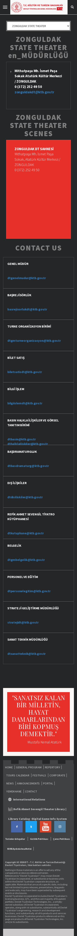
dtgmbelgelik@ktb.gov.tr (26, 560)
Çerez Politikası (61, 838)
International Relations (29, 799)
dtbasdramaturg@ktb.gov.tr (28, 466)
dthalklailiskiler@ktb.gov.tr (27, 444)
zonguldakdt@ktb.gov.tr (34, 92)
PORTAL (48, 783)
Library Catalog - (20, 819)
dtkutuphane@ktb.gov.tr (25, 533)
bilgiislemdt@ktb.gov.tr (24, 403)
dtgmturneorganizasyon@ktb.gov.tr (34, 340)
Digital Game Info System (49, 819)
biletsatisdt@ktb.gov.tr (24, 372)
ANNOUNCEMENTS (28, 783)
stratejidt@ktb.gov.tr (23, 622)
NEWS (10, 783)
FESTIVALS (39, 775)
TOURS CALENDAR (17, 775)
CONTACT (31, 791)
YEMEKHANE (14, 791)
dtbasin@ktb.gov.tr (21, 439)
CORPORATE (57, 775)
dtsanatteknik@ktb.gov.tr (26, 654)
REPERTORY (52, 767)
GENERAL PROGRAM (29, 767)
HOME (9, 767)
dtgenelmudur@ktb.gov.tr (26, 278)
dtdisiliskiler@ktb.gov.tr (25, 497)
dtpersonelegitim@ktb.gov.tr (29, 591)
